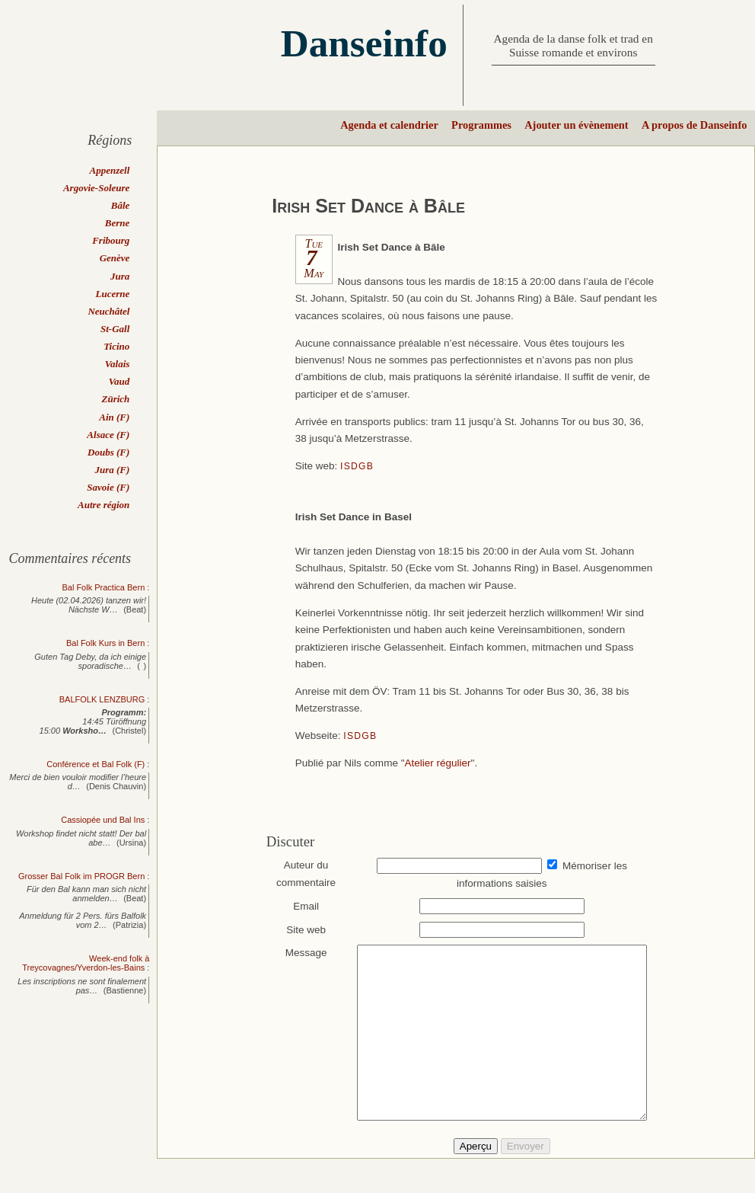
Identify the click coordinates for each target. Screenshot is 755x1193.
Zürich (115, 399)
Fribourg (110, 240)
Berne (117, 223)
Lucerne (113, 293)
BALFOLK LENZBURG (102, 699)
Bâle (120, 205)
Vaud (119, 381)
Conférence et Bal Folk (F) (95, 764)
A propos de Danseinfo (694, 125)
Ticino (116, 346)
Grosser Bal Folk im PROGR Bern (81, 876)
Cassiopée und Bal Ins (103, 819)
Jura (119, 276)
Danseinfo (364, 43)
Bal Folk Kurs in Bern (105, 643)
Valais (117, 363)
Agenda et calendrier (389, 125)
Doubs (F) (108, 452)
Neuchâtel (108, 311)
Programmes (481, 125)
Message (299, 952)
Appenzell (110, 170)
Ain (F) (114, 417)
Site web (299, 930)
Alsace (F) (108, 434)
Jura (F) (111, 469)
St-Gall (114, 328)
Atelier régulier (437, 763)
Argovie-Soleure (96, 188)
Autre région (103, 504)
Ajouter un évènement (576, 125)
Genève (115, 258)
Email (299, 906)
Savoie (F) (108, 487)
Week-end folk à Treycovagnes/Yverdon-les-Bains (85, 963)
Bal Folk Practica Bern (103, 587)
